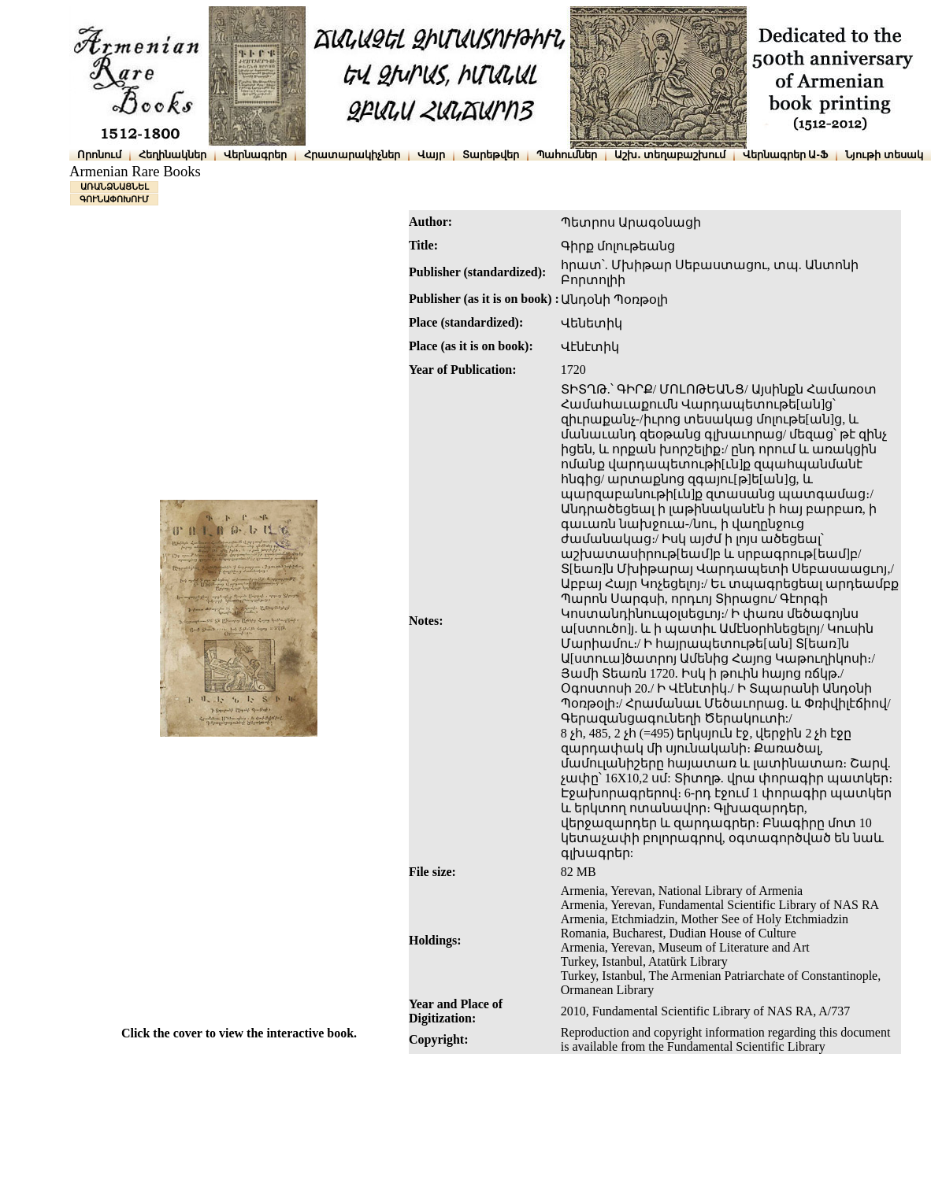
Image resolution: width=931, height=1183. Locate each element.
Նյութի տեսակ (884, 155)
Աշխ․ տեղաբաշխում (669, 155)
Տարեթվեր (490, 155)
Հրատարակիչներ (352, 155)
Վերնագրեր (255, 155)
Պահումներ (566, 155)
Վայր (431, 155)
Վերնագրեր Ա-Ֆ (785, 155)
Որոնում (99, 155)
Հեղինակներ (172, 155)
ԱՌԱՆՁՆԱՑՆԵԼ (114, 186)
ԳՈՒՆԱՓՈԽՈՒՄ (114, 199)
